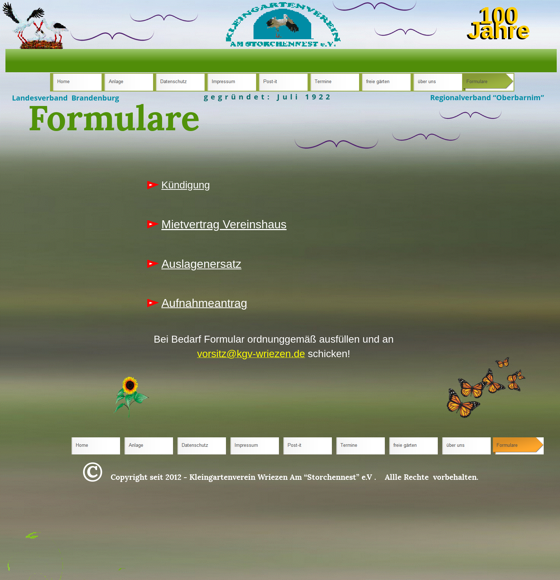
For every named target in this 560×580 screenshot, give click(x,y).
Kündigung (185, 185)
